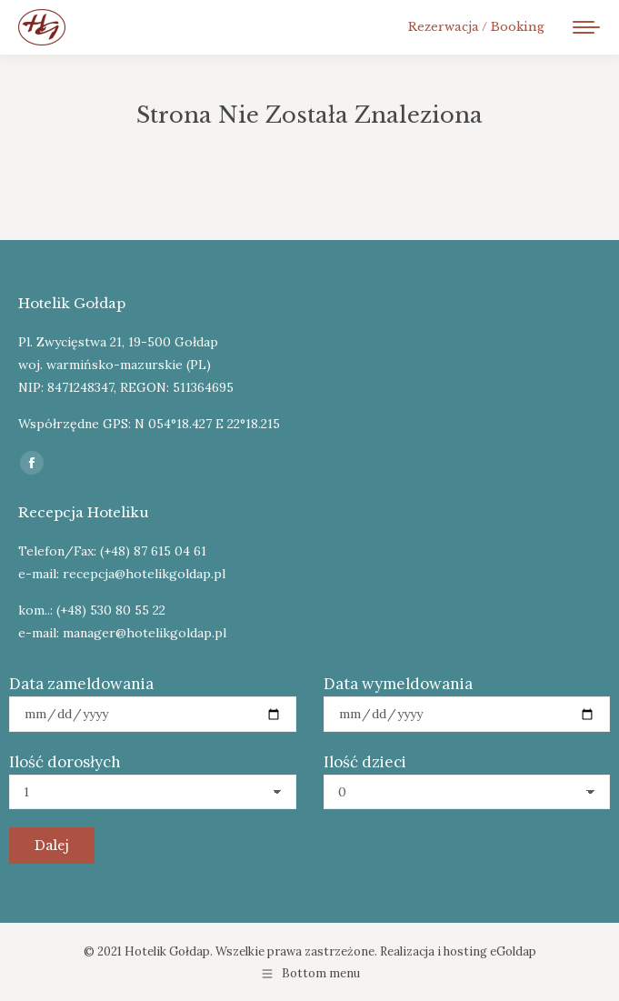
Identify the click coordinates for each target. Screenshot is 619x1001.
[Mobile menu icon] (586, 27)
